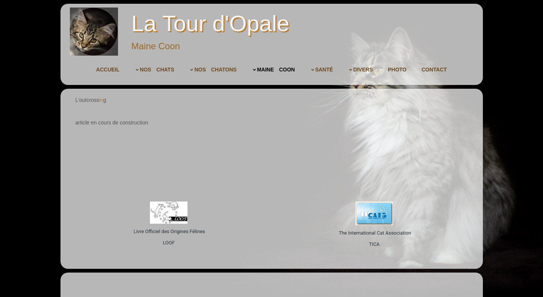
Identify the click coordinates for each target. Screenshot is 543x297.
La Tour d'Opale (211, 23)
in (101, 100)
